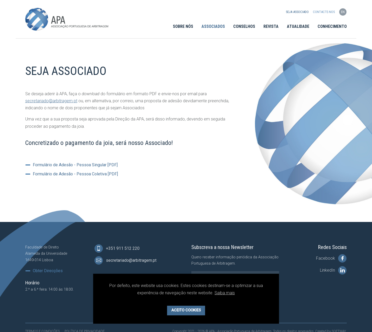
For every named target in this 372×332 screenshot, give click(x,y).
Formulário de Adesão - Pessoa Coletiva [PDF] (75, 174)
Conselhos (244, 26)
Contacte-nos (324, 12)
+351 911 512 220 (117, 248)
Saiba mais (225, 292)
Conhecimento (332, 26)
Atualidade (298, 26)
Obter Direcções (48, 271)
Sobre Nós (183, 26)
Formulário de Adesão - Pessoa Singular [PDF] (75, 165)
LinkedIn (333, 270)
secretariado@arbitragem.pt (51, 100)
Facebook (331, 258)
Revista (271, 26)
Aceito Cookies (186, 310)
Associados (213, 26)
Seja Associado (297, 12)
